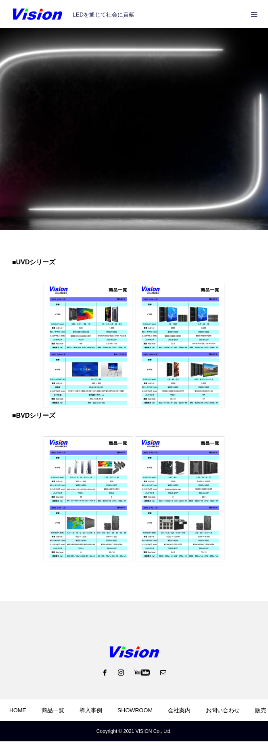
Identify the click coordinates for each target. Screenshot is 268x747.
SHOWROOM (135, 710)
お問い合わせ (223, 710)
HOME (17, 710)
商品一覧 (53, 710)
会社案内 (179, 710)
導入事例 (91, 710)
